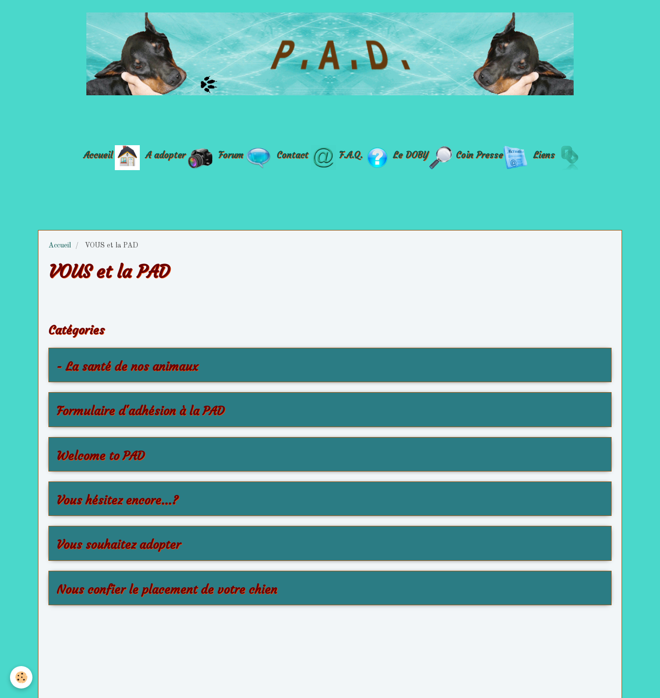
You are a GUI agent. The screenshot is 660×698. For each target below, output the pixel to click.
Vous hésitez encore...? (117, 500)
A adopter (165, 154)
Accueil (97, 154)
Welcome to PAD (100, 456)
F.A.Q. (350, 154)
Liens (544, 154)
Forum (232, 154)
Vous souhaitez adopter (118, 545)
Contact (292, 154)
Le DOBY (410, 154)
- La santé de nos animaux (127, 366)
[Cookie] (21, 677)
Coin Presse (479, 154)
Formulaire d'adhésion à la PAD (140, 411)
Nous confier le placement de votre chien (166, 589)
